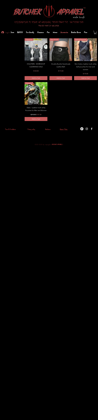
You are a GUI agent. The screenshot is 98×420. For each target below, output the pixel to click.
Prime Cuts (5, 57)
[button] (95, 32)
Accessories (5, 59)
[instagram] (86, 128)
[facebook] (91, 128)
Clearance (5, 54)
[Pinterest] (81, 128)
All (3, 52)
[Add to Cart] (36, 78)
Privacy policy (31, 129)
